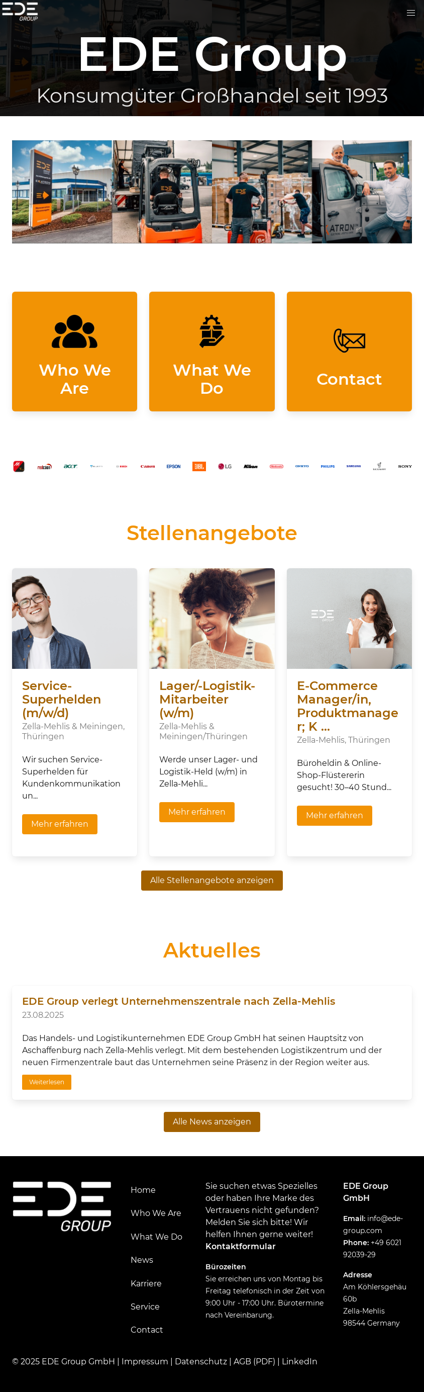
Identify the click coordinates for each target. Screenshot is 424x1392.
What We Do (156, 1237)
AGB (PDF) (254, 1361)
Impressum (145, 1361)
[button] (411, 13)
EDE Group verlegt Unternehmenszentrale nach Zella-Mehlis (178, 1001)
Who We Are (156, 1213)
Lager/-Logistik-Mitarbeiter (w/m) (207, 699)
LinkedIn (299, 1361)
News (142, 1260)
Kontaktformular (240, 1246)
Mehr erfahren (59, 824)
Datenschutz (201, 1361)
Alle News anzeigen (212, 1121)
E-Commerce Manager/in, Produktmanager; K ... (347, 706)
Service (145, 1307)
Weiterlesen (46, 1082)
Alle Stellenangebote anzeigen (212, 880)
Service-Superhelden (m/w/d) (61, 699)
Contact (147, 1330)
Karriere (146, 1283)
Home (143, 1190)
